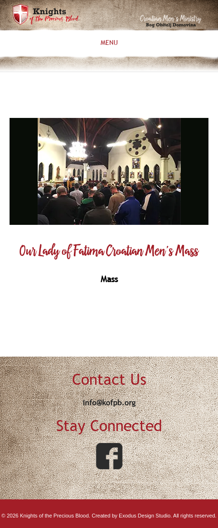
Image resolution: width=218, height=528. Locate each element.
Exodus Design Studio (144, 515)
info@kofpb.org (109, 402)
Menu (109, 43)
